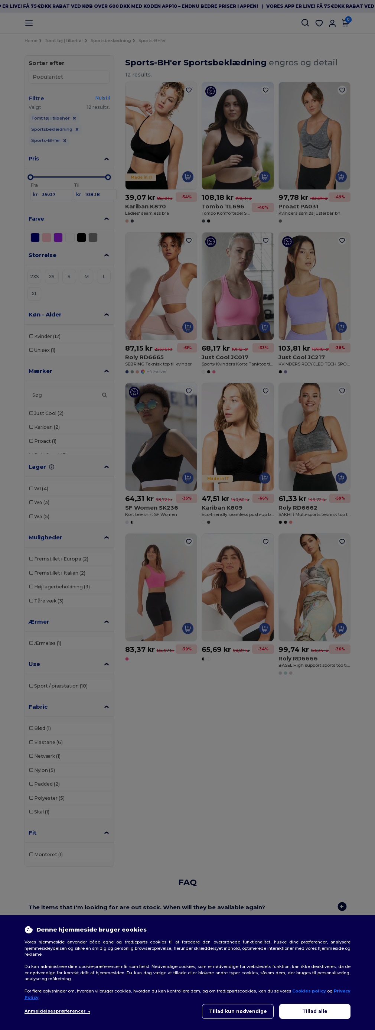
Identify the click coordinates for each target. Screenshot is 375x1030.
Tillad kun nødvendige (238, 1011)
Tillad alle (314, 1011)
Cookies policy (309, 991)
